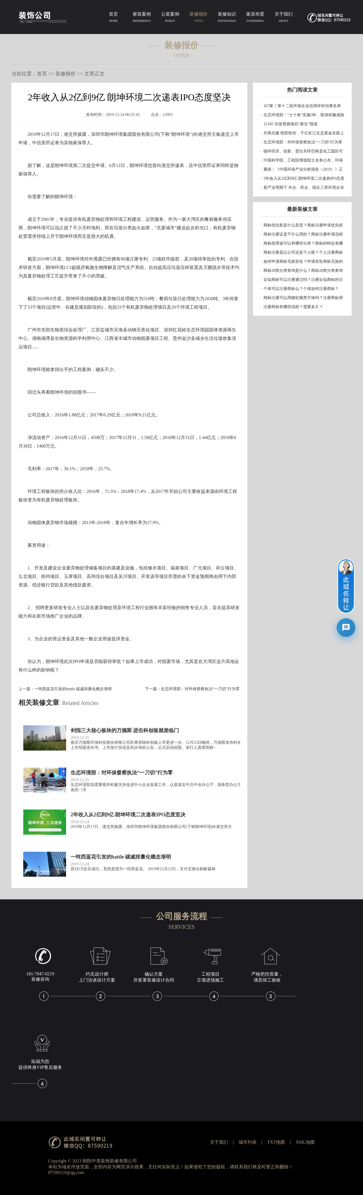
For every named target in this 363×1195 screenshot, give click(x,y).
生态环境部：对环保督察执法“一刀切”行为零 (200, 689)
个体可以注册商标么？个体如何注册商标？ (301, 289)
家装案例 (142, 18)
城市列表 (248, 1142)
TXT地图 (276, 1142)
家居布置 (255, 18)
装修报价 (198, 18)
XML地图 (305, 1142)
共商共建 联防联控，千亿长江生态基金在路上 (303, 133)
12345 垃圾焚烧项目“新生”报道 (290, 124)
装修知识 (227, 18)
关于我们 (283, 18)
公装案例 (170, 18)
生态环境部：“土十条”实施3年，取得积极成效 (303, 115)
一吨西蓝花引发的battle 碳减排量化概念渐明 (73, 689)
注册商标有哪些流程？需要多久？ (293, 307)
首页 (113, 18)
